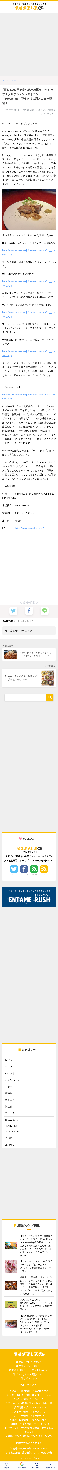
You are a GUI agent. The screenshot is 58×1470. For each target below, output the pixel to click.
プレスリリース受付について (30, 1374)
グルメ (20, 621)
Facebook (24, 874)
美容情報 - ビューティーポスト (30, 1407)
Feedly (34, 874)
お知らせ (10, 1144)
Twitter (14, 874)
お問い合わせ (42, 1370)
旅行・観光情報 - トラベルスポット (30, 1420)
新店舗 (8, 1106)
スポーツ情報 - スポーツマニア (30, 1411)
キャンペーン (12, 1080)
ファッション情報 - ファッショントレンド (30, 1403)
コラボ (8, 1086)
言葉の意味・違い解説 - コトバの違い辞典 (30, 1452)
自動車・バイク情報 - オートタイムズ (30, 1424)
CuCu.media (13, 1131)
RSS (43, 874)
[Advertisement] (29, 44)
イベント (10, 1073)
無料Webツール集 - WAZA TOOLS (30, 1448)
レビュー (10, 1060)
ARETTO (12, 1125)
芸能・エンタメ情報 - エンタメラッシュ (30, 1395)
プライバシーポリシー (30, 1366)
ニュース (10, 1113)
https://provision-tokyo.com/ (29, 528)
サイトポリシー (20, 1370)
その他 (8, 1137)
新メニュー (32, 621)
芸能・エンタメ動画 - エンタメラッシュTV (30, 1436)
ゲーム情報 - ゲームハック (30, 1399)
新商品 (8, 1093)
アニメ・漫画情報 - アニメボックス (30, 1391)
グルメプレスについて (30, 1362)
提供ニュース (12, 1119)
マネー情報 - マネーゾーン (30, 1415)
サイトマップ (30, 1378)
